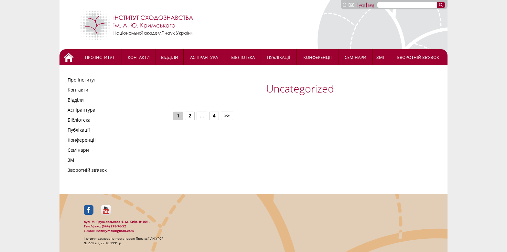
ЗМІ (380, 57)
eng (371, 5)
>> (227, 116)
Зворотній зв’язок (418, 57)
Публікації (278, 57)
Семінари (355, 57)
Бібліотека (243, 57)
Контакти (139, 57)
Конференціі (317, 57)
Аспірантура (204, 57)
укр (362, 5)
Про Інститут (99, 57)
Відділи (169, 57)
